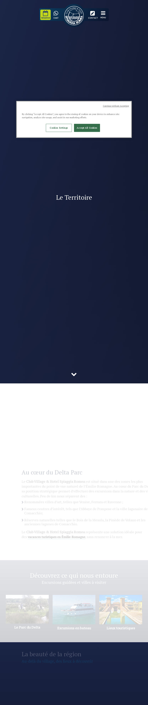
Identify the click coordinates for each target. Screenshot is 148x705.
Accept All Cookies (87, 127)
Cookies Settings (59, 127)
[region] (74, 119)
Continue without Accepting (116, 106)
